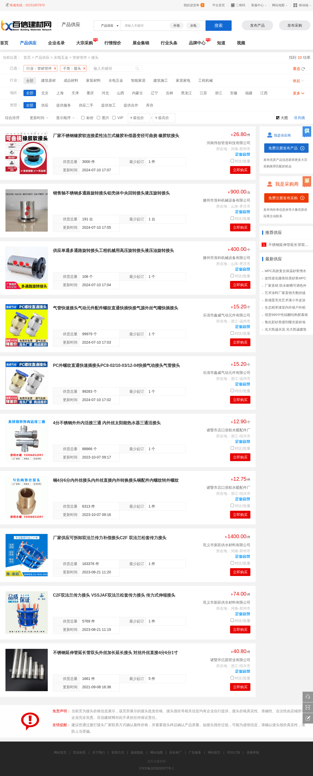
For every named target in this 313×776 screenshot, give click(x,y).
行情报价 (112, 43)
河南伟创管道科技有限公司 (228, 143)
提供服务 (63, 105)
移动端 (300, 5)
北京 (45, 93)
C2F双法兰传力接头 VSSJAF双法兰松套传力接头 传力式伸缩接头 (114, 595)
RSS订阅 (233, 752)
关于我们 (98, 752)
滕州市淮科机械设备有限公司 (226, 200)
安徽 (233, 93)
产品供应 (28, 43)
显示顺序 (65, 118)
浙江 (218, 93)
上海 (60, 93)
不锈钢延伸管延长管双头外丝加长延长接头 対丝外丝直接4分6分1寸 (115, 652)
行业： (39, 68)
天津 (75, 93)
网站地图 (278, 5)
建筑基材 (48, 80)
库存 (149, 105)
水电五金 (61, 57)
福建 (248, 93)
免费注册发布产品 (283, 148)
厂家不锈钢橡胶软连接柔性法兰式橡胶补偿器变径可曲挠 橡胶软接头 (116, 135)
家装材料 (93, 80)
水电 (193, 25)
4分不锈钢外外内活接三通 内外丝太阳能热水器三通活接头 (107, 423)
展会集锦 (141, 43)
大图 (284, 118)
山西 (120, 93)
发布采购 (294, 25)
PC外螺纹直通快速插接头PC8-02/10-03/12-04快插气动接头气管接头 (116, 365)
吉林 (169, 93)
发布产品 (257, 25)
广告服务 (195, 752)
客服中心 (257, 5)
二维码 (238, 5)
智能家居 (138, 80)
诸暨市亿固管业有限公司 (230, 660)
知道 (221, 43)
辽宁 (154, 93)
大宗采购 (84, 43)
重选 (296, 68)
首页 (27, 57)
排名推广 (175, 752)
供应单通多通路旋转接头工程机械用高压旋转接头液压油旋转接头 (113, 250)
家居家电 (183, 80)
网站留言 (214, 752)
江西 (264, 93)
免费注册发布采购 (283, 198)
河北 (105, 93)
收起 (296, 81)
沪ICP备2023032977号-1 (156, 768)
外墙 (176, 25)
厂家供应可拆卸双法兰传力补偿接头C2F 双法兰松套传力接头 (109, 538)
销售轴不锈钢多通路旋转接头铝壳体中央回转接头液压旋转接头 (111, 193)
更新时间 (39, 118)
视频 (241, 43)
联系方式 (118, 752)
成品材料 (71, 80)
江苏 (203, 93)
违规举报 (252, 752)
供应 (45, 105)
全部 (29, 81)
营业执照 (79, 752)
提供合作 (131, 105)
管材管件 (80, 57)
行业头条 (169, 43)
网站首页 (60, 752)
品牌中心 (197, 43)
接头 (95, 57)
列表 (301, 118)
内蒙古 (137, 93)
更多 (296, 93)
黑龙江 (186, 93)
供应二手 (86, 105)
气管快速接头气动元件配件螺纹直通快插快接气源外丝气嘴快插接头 (115, 308)
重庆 (90, 93)
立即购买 (240, 170)
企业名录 (56, 43)
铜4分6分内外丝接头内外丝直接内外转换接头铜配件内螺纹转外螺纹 (116, 480)
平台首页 (218, 5)
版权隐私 (137, 752)
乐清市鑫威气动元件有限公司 (226, 315)
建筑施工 (160, 80)
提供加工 (108, 105)
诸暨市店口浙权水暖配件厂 (228, 430)
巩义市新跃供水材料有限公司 (226, 545)
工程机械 (205, 80)
